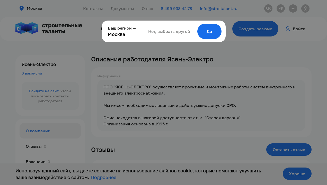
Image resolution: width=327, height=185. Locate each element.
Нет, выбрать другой (169, 31)
